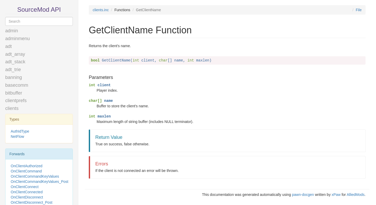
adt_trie (13, 69)
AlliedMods (356, 194)
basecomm (16, 85)
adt (8, 46)
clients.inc (101, 10)
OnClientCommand (26, 171)
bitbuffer (13, 93)
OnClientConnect (25, 187)
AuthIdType (20, 131)
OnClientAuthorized (26, 166)
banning (13, 77)
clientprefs (16, 100)
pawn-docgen (303, 194)
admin (11, 30)
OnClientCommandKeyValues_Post (39, 181)
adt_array (15, 54)
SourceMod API (39, 9)
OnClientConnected (27, 192)
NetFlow (17, 136)
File (359, 10)
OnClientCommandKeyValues (35, 176)
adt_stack (15, 61)
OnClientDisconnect (27, 197)
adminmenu (17, 38)
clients (12, 108)
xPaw (336, 194)
